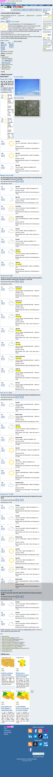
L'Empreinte (45, 45)
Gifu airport (4, 67)
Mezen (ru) (33, 10)
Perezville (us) (40, 10)
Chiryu (19, 15)
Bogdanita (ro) (27, 10)
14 (47, 17)
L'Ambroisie (45, 49)
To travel (3, 71)
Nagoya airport (5, 64)
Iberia (10, 60)
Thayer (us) (21, 10)
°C (10, 7)
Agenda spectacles (46, 9)
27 (45, 20)
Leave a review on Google (38, 756)
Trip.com (8, 66)
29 (48, 20)
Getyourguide (9, 53)
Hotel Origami (5, 641)
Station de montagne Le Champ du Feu (10, 642)
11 (43, 17)
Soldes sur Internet (47, 23)
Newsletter (6, 734)
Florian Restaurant (46, 47)
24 (51, 19)
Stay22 (2, 49)
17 (51, 17)
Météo (3, 670)
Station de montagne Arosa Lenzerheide (11, 645)
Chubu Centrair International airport (18, 38)
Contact (5, 728)
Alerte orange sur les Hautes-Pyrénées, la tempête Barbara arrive (6, 708)
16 (49, 17)
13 (45, 17)
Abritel (11, 47)
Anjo (38, 15)
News (4, 5)
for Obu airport (5, 649)
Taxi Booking (10, 51)
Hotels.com (3, 44)
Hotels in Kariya (18, 41)
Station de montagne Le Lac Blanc (9, 647)
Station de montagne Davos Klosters (10, 644)
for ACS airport (5, 651)
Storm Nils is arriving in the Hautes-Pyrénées (7, 674)
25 (43, 20)
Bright (5, 7)
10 (51, 16)
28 (47, 20)
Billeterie (45, 11)
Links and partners (8, 732)
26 (44, 20)
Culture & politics (33, 5)
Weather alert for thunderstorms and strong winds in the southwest (22, 674)
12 (44, 17)
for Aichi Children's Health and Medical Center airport (14, 648)
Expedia (2, 47)
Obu (12, 15)
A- (0, 7)
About (8, 727)
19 (44, 19)
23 (49, 19)
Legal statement (7, 730)
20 (45, 19)
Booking (11, 44)
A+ (2, 7)
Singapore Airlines (6, 62)
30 (49, 20)
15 (48, 17)
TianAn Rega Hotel (6, 638)
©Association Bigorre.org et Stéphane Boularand (27, 759)
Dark (8, 7)
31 (51, 20)
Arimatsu (5, 17)
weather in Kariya (47, 31)
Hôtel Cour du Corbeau (7, 639)
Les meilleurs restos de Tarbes (47, 43)
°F (11, 7)
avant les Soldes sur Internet (47, 27)
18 (43, 19)
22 (48, 19)
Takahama (28, 15)
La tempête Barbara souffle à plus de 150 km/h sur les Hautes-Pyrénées (22, 708)
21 (47, 19)
